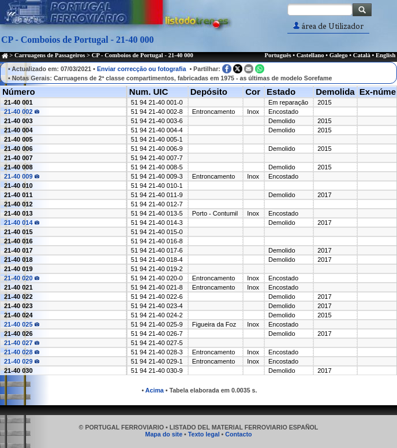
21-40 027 (21, 342)
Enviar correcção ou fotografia (141, 68)
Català (361, 55)
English (385, 55)
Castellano (310, 55)
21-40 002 (21, 111)
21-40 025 (21, 324)
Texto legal (204, 434)
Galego (338, 55)
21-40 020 (21, 278)
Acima (154, 390)
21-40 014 (21, 222)
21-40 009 (21, 176)
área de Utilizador (328, 26)
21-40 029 (21, 361)
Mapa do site (164, 434)
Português (277, 55)
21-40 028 (21, 352)
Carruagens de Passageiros (49, 55)
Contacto (238, 434)
